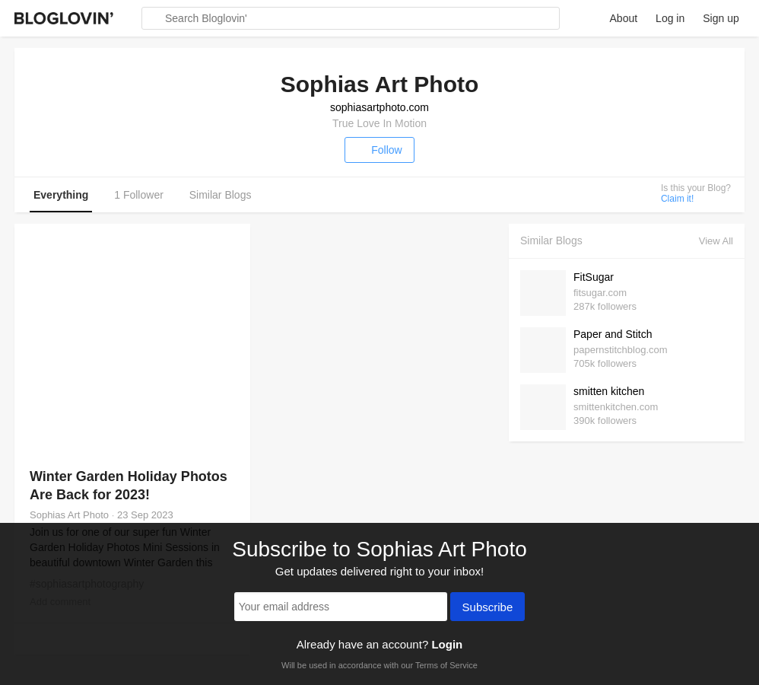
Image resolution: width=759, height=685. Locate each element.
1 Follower (139, 195)
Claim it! (677, 198)
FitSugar (593, 277)
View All (716, 241)
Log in (670, 18)
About (624, 18)
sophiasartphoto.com (379, 107)
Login (446, 644)
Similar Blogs (220, 195)
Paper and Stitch (613, 334)
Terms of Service (446, 665)
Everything (60, 195)
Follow (379, 150)
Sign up (720, 18)
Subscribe (487, 608)
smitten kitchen (608, 391)
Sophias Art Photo (69, 515)
